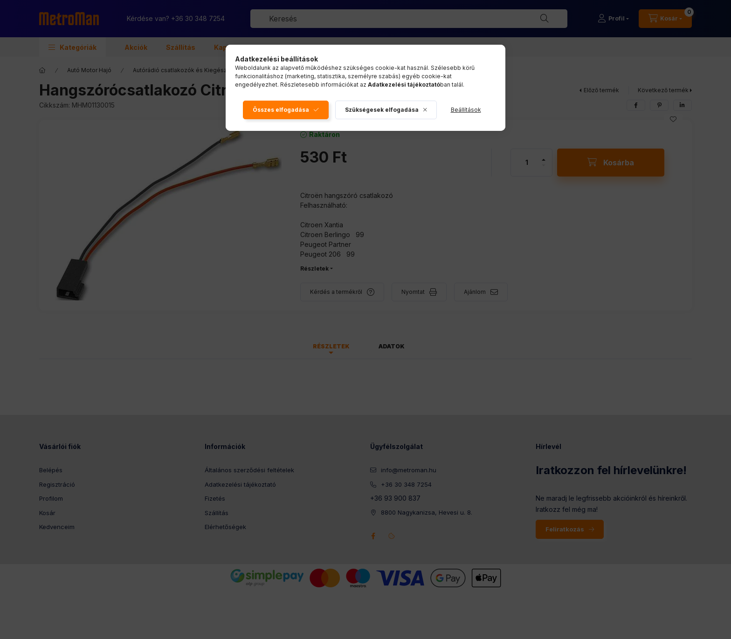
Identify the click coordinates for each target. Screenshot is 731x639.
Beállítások (466, 109)
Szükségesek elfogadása (382, 109)
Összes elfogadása (281, 109)
